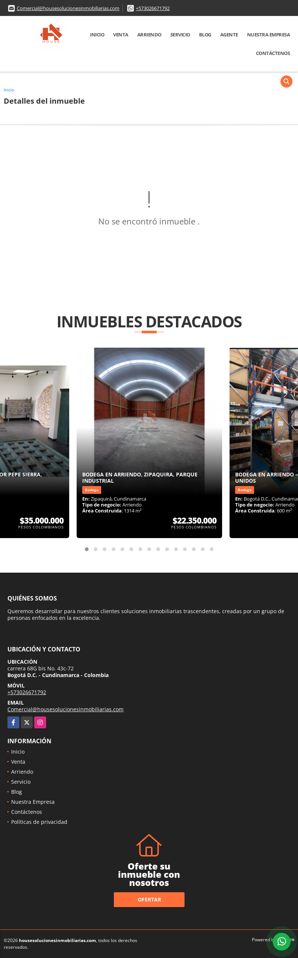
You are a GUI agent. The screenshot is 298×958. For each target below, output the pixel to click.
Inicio (97, 34)
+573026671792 (153, 8)
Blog (205, 34)
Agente (229, 34)
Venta (120, 34)
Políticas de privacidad (39, 821)
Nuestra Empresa (268, 34)
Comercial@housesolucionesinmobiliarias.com (68, 8)
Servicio (180, 34)
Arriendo (149, 34)
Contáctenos (273, 53)
